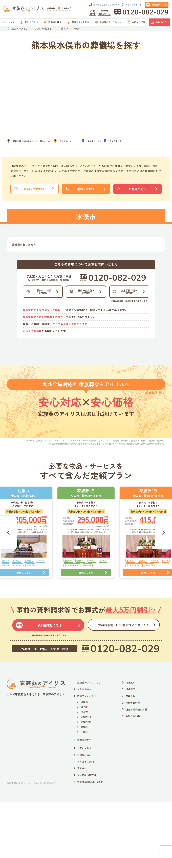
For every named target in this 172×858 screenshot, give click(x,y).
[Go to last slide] (8, 589)
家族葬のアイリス (20, 28)
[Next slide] (163, 589)
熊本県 (64, 28)
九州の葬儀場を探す (45, 28)
